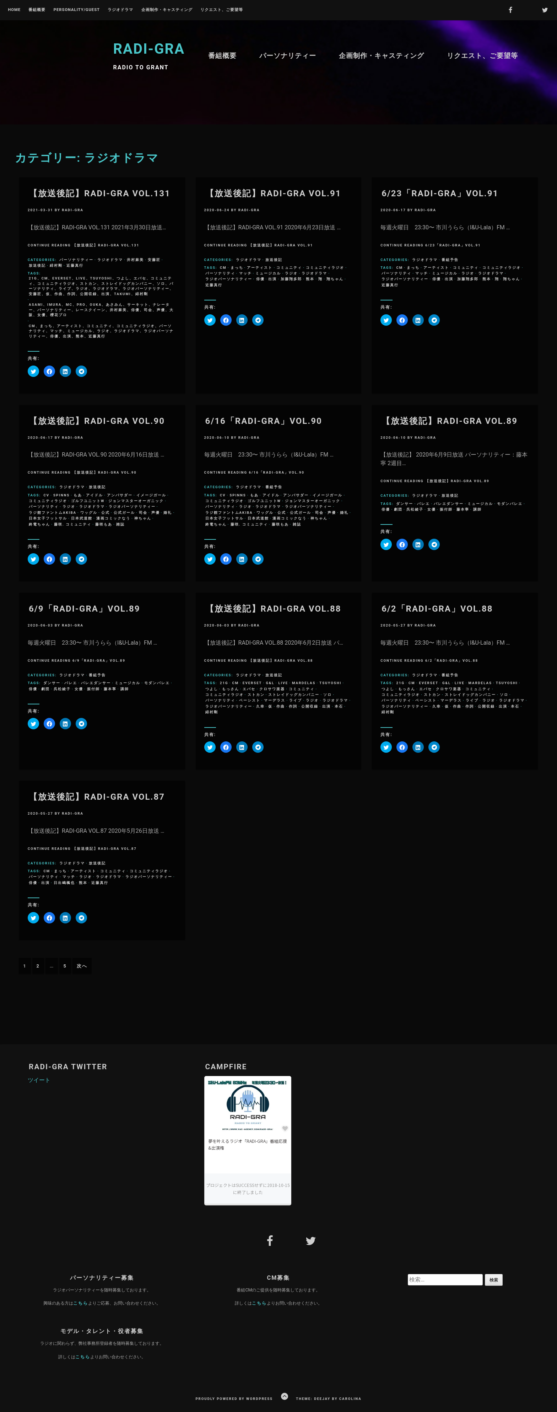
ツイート (39, 1080)
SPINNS (61, 495)
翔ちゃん (335, 279)
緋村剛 (56, 265)
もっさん (230, 689)
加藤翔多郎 (291, 279)
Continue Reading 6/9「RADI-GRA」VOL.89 (76, 660)
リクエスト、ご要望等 (221, 10)
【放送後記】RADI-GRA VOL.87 (97, 797)
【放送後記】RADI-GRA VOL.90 (97, 421)
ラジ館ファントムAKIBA (52, 513)
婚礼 (167, 513)
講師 (477, 509)
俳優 (260, 279)
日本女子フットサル (48, 518)
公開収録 (309, 706)
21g (224, 683)
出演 (272, 279)
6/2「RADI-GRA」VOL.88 (437, 609)
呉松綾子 (414, 509)
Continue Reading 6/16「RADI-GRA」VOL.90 (254, 472)
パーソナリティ (220, 273)
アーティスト (259, 268)
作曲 (280, 706)
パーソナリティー (287, 56)
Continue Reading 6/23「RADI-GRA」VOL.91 (430, 245)
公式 (105, 513)
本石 (339, 706)
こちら (80, 1303)
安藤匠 (154, 260)
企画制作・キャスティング (167, 10)
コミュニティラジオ (325, 268)
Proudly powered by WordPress (234, 1399)
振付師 (446, 509)
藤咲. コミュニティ (72, 524)
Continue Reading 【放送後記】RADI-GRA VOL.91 (258, 245)
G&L (270, 683)
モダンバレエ (510, 504)
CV (46, 495)
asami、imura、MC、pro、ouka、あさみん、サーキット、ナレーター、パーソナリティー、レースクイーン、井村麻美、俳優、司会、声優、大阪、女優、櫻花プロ (101, 310)
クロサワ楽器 (272, 689)
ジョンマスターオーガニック (136, 501)
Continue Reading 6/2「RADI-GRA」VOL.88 (429, 660)
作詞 (293, 706)
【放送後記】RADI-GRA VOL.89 (450, 421)
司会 (143, 513)
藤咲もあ (103, 524)
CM (223, 268)
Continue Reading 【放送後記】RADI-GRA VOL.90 (82, 472)
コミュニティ (289, 268)
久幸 (260, 706)
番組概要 (36, 10)
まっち (237, 268)
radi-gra (72, 210)
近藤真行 (74, 265)
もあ (78, 495)
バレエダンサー (449, 504)
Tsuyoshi (330, 683)
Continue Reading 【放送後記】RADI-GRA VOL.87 (82, 849)
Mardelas (303, 683)
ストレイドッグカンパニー (293, 695)
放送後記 (37, 265)
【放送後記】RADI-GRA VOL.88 (273, 609)
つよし (211, 689)
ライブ (295, 700)
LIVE (283, 683)
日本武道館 (81, 518)
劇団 (398, 509)
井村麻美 (135, 260)
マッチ (245, 273)
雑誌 (120, 524)
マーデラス (274, 700)
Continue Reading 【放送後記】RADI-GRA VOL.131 (83, 245)
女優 (431, 509)
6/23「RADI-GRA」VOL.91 (440, 193)
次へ (82, 966)
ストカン (256, 695)
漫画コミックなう (113, 518)
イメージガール (151, 495)
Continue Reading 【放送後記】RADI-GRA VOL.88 (258, 660)
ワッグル (88, 513)
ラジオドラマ (120, 10)
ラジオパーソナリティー (228, 279)
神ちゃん (142, 518)
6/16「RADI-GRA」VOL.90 (263, 421)
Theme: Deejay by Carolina (328, 1399)
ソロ (327, 695)
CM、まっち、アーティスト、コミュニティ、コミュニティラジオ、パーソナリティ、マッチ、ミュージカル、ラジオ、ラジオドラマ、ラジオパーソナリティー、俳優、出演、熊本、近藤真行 (101, 331)
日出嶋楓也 (64, 883)
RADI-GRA (149, 49)
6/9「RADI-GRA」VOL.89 (84, 609)
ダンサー (404, 504)
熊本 (310, 279)
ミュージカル (268, 273)
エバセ (249, 689)
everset (252, 683)
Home (14, 10)
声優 (155, 513)
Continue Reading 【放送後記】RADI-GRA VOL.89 (435, 481)
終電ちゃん (39, 524)
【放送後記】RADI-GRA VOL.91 (273, 193)
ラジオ (291, 273)
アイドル (94, 495)
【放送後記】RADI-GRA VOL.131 (100, 193)
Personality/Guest (77, 10)
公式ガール (124, 513)
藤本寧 (462, 509)
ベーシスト (249, 700)
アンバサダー (120, 495)
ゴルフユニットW (87, 501)
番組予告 (450, 260)
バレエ (423, 504)
